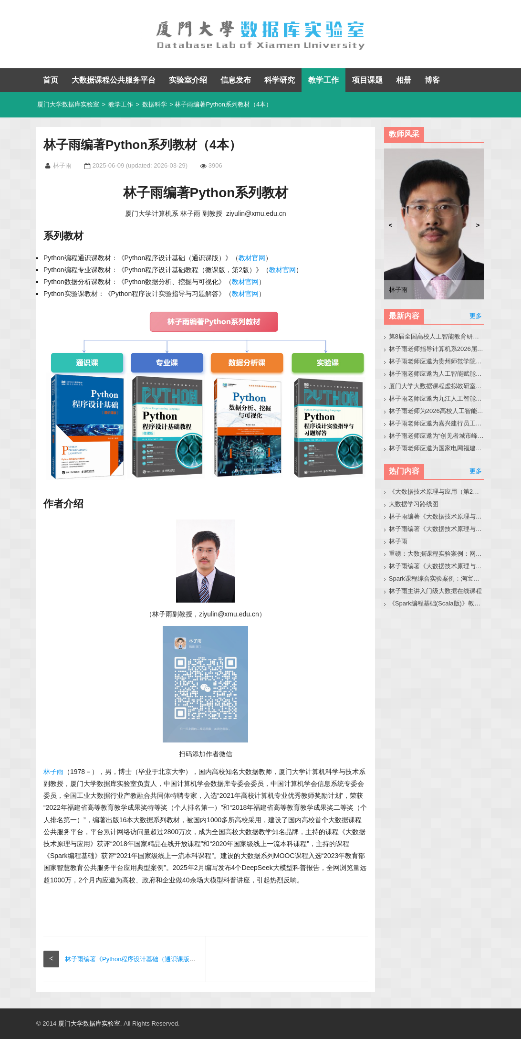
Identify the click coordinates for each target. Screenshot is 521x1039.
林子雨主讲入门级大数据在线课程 (435, 590)
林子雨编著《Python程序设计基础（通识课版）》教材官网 (146, 959)
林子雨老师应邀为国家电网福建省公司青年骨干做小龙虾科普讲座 (437, 448)
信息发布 (235, 80)
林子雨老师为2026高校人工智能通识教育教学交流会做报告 (437, 410)
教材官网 (252, 258)
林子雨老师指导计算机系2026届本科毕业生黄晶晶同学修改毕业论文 (437, 348)
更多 (475, 315)
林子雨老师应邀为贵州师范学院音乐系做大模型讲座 (437, 361)
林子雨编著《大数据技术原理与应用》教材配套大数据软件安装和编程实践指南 (437, 528)
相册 (403, 80)
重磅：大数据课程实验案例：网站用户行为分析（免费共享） (437, 553)
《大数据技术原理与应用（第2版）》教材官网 (437, 491)
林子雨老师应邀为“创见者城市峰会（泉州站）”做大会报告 (437, 435)
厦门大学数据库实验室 (68, 104)
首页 (50, 80)
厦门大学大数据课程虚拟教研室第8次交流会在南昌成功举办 (437, 386)
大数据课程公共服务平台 (114, 80)
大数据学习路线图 (413, 504)
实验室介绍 (188, 80)
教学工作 (323, 80)
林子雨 (53, 771)
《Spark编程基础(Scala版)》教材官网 (437, 603)
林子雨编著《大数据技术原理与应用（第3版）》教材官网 (437, 516)
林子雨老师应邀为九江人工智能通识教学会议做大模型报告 (437, 398)
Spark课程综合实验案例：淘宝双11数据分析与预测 (437, 578)
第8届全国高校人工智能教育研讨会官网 (437, 336)
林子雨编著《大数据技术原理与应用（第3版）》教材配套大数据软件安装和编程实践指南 (437, 566)
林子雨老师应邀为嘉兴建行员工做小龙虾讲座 (437, 423)
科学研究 (279, 80)
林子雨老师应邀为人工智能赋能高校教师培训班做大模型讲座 (437, 373)
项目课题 (367, 80)
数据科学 (154, 104)
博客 (432, 80)
